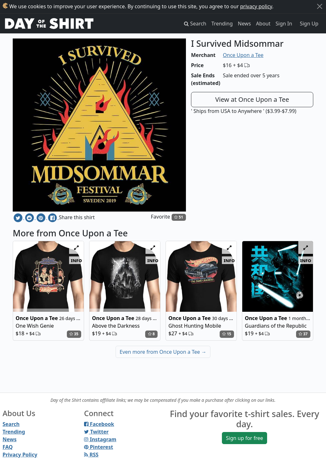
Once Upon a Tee (243, 55)
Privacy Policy (20, 454)
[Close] (319, 6)
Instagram (100, 439)
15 (226, 334)
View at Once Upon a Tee (252, 99)
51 (178, 217)
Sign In (284, 23)
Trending (222, 23)
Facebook (99, 424)
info (76, 260)
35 (73, 334)
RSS (91, 454)
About (263, 23)
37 (303, 334)
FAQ (8, 446)
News (244, 23)
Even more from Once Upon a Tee (163, 351)
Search (11, 424)
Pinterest (98, 446)
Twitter (96, 431)
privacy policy (256, 6)
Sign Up (309, 23)
